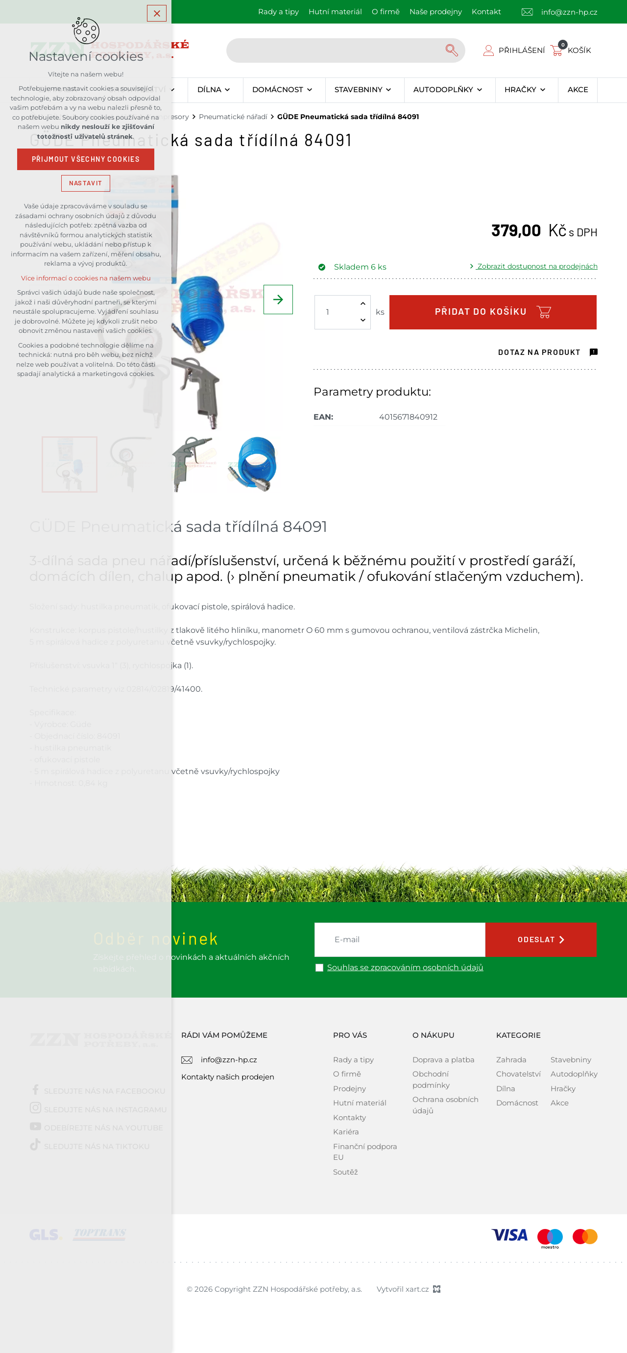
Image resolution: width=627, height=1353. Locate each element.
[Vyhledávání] (453, 50)
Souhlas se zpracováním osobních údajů (405, 967)
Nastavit (85, 183)
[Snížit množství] (363, 320)
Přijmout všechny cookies (86, 159)
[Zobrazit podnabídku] (172, 90)
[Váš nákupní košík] (572, 50)
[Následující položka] (278, 299)
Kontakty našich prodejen (227, 1077)
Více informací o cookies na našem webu (86, 278)
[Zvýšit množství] (363, 304)
